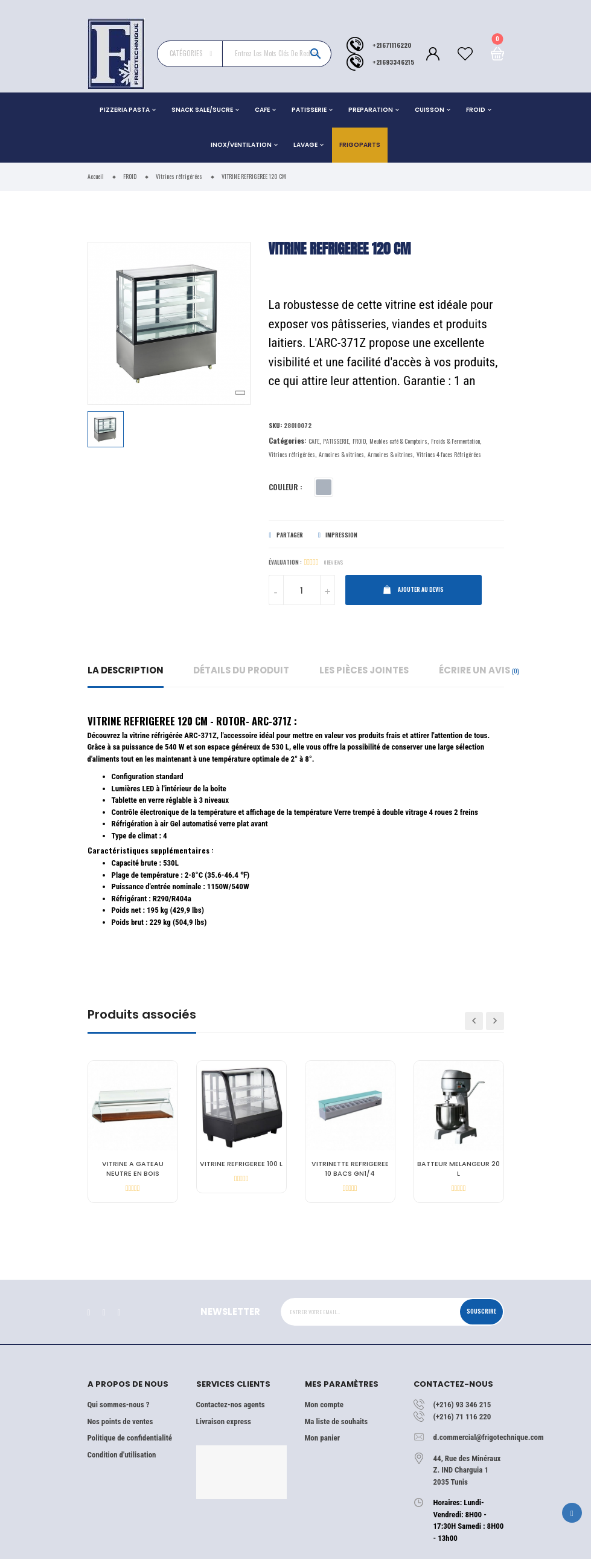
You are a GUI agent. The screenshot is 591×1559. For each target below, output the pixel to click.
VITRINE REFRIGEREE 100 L (241, 1163)
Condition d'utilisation (122, 1454)
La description (126, 670)
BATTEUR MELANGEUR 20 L (458, 1168)
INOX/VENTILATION (241, 145)
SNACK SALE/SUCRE (202, 110)
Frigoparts (359, 145)
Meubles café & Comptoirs (398, 441)
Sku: (275, 425)
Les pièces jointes (364, 670)
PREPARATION (370, 110)
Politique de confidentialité (130, 1437)
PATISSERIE (309, 110)
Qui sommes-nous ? (119, 1404)
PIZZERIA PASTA (125, 110)
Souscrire (481, 1311)
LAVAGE (305, 145)
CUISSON (429, 110)
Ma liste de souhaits (336, 1421)
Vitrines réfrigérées (292, 454)
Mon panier (322, 1437)
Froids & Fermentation (455, 441)
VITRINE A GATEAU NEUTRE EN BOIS (133, 1168)
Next (495, 1021)
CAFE (262, 110)
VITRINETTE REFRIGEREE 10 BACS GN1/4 (350, 1168)
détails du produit (241, 670)
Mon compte (324, 1404)
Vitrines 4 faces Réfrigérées (449, 454)
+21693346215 (393, 61)
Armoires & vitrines (341, 454)
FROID (475, 110)
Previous (474, 1021)
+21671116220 (391, 45)
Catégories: (288, 440)
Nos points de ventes (120, 1421)
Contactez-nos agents (230, 1404)
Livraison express (223, 1421)
